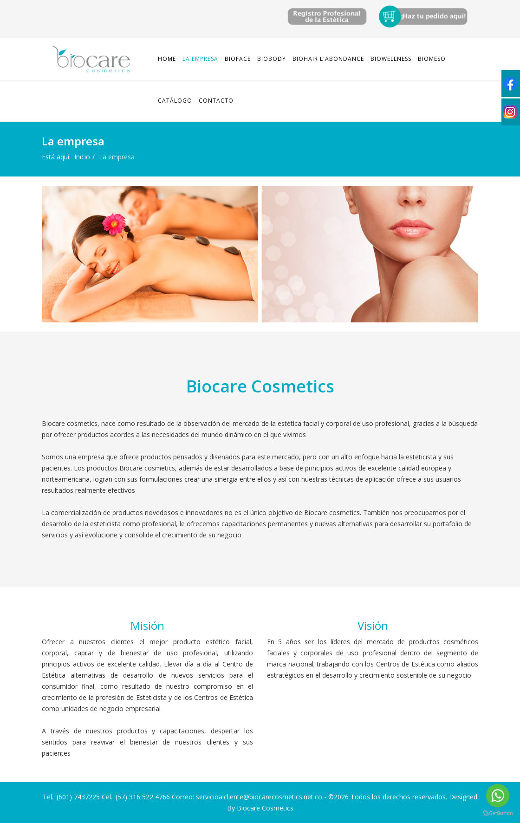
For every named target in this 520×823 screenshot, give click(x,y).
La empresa (200, 59)
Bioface (238, 59)
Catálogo (175, 101)
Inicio (82, 156)
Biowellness (390, 59)
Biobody (271, 59)
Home (167, 59)
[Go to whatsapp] (497, 795)
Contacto (216, 101)
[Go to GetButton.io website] (498, 813)
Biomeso (432, 59)
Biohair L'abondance (328, 59)
